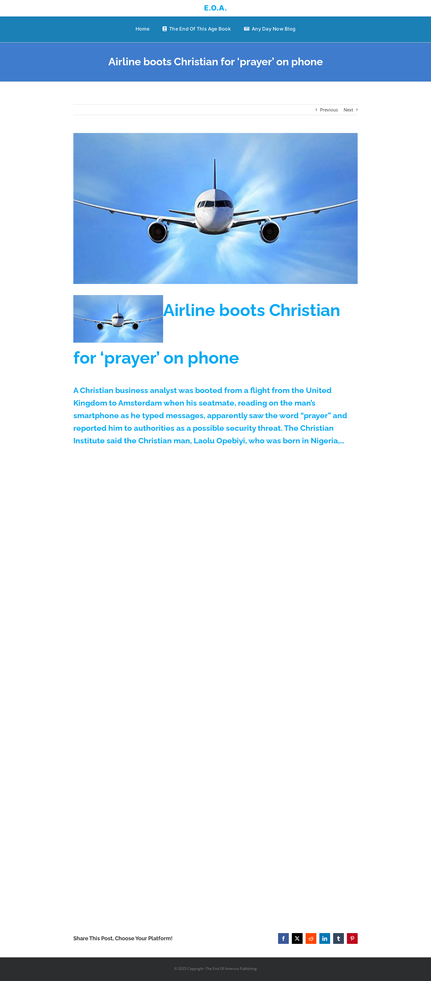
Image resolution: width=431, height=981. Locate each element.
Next (348, 110)
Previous (329, 110)
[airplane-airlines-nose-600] (215, 208)
